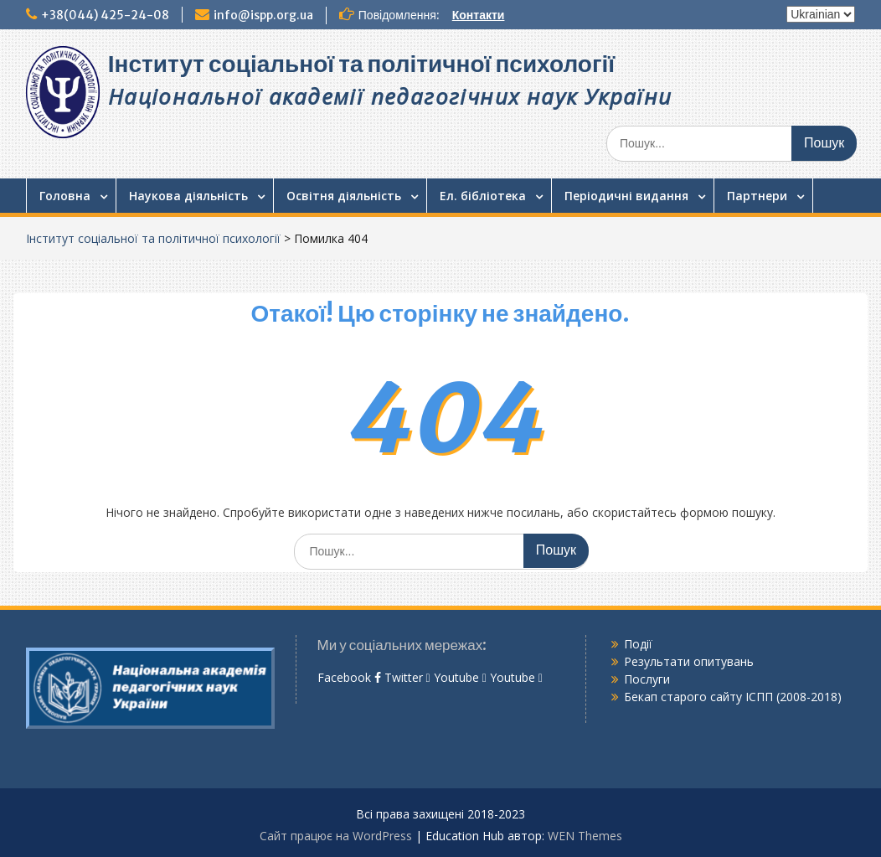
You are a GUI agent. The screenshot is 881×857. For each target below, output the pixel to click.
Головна (64, 196)
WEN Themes (585, 836)
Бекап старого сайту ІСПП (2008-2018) (733, 697)
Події (638, 644)
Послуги (647, 679)
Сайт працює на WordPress (336, 836)
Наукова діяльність (188, 196)
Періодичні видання (626, 196)
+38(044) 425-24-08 (105, 15)
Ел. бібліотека (483, 196)
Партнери (757, 196)
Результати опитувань (689, 661)
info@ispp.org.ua (263, 15)
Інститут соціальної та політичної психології (361, 64)
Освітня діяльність (343, 196)
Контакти (478, 15)
